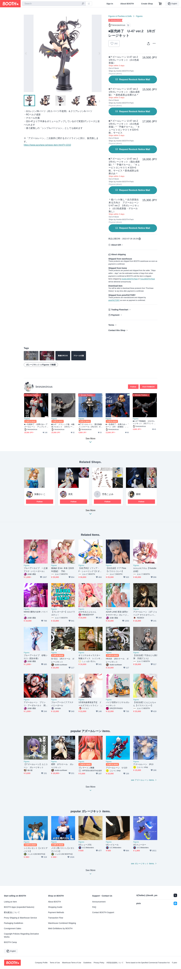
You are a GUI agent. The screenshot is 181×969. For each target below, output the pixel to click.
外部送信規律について (114, 963)
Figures (139, 16)
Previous (26, 53)
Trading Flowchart (119, 309)
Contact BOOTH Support (103, 912)
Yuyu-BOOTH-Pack (147, 279)
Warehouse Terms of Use (71, 963)
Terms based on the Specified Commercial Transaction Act (148, 963)
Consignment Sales (12, 928)
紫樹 (138, 494)
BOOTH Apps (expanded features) (19, 907)
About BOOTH (127, 4)
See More (90, 512)
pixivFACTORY (114, 300)
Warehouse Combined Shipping (62, 923)
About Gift (116, 245)
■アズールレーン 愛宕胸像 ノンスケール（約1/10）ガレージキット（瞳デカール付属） (90, 425)
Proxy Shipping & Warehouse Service (20, 918)
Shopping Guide (55, 907)
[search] (83, 4)
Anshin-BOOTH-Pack (130, 279)
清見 (70, 494)
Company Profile (41, 963)
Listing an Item (10, 902)
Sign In (109, 4)
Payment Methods (56, 912)
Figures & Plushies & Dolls (120, 16)
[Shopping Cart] (160, 3)
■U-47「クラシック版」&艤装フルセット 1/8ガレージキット (62, 425)
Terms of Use (55, 963)
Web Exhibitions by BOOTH (60, 928)
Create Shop (147, 4)
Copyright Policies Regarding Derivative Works (21, 935)
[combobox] (54, 3)
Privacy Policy (99, 963)
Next (99, 53)
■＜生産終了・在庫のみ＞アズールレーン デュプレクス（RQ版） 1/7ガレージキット (36, 425)
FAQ (94, 907)
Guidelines (87, 963)
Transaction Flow (55, 918)
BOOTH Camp (10, 942)
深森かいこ (40, 494)
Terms (111, 325)
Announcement (98, 902)
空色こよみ (107, 494)
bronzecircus (44, 386)
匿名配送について (12, 912)
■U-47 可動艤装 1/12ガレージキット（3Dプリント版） (144, 422)
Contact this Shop (116, 330)
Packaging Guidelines (13, 923)
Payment (115, 315)
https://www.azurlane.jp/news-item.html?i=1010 (47, 145)
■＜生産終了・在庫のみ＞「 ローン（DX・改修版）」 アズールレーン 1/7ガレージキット (117, 425)
